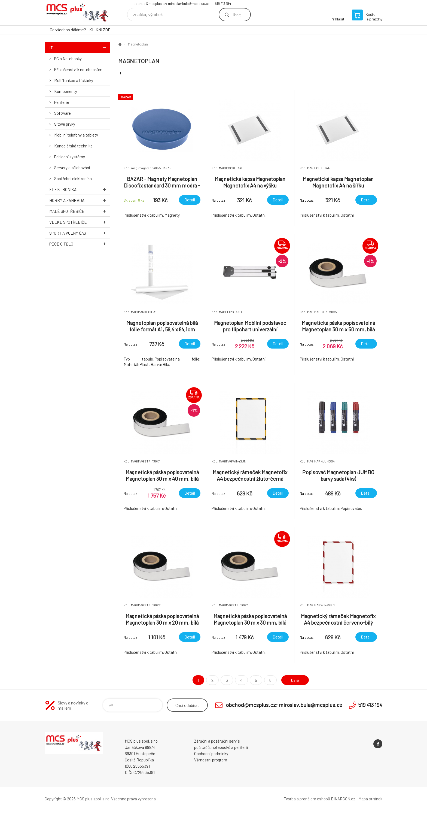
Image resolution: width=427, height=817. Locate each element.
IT (79, 47)
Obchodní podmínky (211, 753)
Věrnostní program (210, 759)
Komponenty (65, 91)
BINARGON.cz (343, 798)
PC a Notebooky (68, 58)
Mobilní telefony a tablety (76, 134)
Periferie (61, 102)
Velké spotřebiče (79, 222)
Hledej (236, 14)
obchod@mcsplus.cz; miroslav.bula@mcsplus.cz (171, 3)
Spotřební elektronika (73, 178)
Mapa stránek (370, 798)
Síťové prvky (64, 124)
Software (62, 113)
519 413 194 (223, 3)
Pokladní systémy (69, 156)
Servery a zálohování (72, 167)
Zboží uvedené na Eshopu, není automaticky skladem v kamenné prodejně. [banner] (77, 12)
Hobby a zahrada (79, 200)
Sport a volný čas (79, 233)
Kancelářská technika (73, 145)
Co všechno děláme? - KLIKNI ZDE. (80, 29)
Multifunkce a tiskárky (73, 80)
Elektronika (79, 189)
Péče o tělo (79, 243)
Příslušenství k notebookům (78, 69)
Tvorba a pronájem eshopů (307, 798)
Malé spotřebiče (79, 211)
